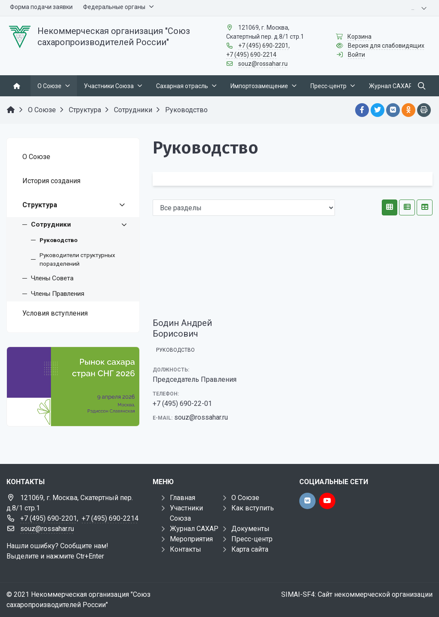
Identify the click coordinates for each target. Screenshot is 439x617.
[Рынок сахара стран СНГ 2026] (73, 386)
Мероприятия (191, 539)
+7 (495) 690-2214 (251, 54)
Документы (250, 529)
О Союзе (245, 498)
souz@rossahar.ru (263, 63)
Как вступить (252, 508)
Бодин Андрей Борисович (182, 328)
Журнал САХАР (194, 529)
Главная (182, 498)
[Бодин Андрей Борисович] (195, 272)
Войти (356, 54)
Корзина (359, 36)
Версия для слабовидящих (386, 45)
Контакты (185, 549)
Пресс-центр (252, 539)
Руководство (175, 350)
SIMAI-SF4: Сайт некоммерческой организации (357, 594)
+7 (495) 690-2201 (263, 45)
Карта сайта (249, 549)
